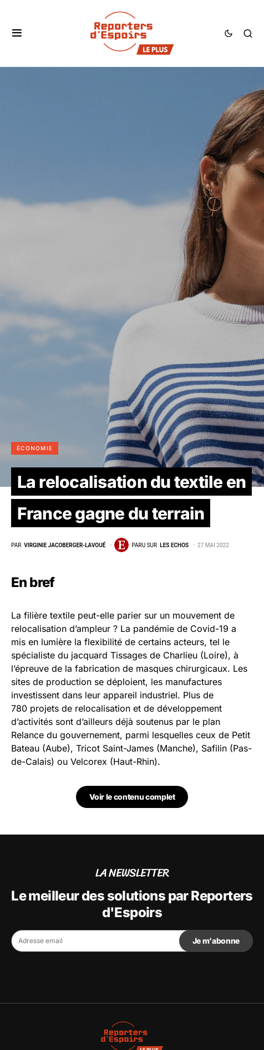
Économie (35, 448)
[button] (17, 33)
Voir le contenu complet (132, 796)
